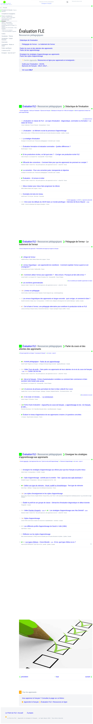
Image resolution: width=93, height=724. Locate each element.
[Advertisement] (55, 17)
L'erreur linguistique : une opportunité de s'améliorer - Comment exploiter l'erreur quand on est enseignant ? (56, 267)
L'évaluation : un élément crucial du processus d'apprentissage (56, 132)
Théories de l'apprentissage (66, 461)
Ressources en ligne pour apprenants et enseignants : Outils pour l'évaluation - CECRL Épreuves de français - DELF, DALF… (48, 63)
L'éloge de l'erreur (56, 258)
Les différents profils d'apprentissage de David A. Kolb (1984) (56, 527)
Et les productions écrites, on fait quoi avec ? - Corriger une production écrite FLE (56, 155)
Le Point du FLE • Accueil (14, 713)
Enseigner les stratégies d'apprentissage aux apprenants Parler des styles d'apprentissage (39, 55)
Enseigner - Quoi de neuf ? (8, 53)
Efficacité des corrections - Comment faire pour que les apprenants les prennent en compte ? (56, 163)
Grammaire (4, 42)
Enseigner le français (46, 2)
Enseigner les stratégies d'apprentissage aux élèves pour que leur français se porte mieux (56, 471)
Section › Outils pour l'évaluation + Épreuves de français (35, 110)
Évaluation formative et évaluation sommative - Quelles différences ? (56, 147)
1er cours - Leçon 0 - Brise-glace (8, 17)
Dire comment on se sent (86, 395)
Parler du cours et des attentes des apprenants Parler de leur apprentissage (36, 49)
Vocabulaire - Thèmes (7, 36)
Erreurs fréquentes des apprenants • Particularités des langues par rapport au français (39, 248)
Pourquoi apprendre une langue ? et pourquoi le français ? (33, 353)
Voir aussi (27, 70)
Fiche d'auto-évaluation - (56, 407)
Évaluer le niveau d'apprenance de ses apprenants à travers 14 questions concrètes (56, 415)
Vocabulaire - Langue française (7, 39)
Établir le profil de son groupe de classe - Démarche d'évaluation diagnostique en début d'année (56, 504)
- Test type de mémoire (56, 486)
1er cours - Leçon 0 (51, 353)
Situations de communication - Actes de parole (9, 28)
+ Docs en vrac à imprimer (7, 30)
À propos (30, 713)
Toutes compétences (7, 16)
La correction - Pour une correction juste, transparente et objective (56, 171)
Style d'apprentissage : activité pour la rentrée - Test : (56, 479)
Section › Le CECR (74, 200)
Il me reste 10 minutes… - (56, 398)
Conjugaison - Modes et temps (8, 45)
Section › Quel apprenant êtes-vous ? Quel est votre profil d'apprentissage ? (39, 461)
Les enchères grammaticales (56, 284)
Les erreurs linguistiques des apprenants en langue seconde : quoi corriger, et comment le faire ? (56, 299)
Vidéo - (33, 510)
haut (57, 677)
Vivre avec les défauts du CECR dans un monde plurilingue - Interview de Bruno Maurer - (56, 203)
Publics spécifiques (6, 48)
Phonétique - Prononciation (7, 23)
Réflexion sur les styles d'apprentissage (56, 535)
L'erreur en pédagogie (56, 292)
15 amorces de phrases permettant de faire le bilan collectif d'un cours (56, 390)
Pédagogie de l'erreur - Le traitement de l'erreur (38, 44)
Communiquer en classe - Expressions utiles (7, 19)
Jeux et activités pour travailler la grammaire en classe (80, 280)
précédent (24, 677)
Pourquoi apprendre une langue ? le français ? (9, 26)
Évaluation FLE (42, 106)
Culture (3, 33)
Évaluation (4, 21)
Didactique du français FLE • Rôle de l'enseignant (62, 110)
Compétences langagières (8, 13)
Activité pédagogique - (56, 362)
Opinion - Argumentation (7, 22)
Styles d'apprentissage (56, 519)
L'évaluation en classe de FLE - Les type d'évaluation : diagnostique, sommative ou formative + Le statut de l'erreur (56, 123)
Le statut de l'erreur (87, 118)
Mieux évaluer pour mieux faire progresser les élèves (56, 187)
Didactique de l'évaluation (29, 40)
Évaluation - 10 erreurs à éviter (56, 179)
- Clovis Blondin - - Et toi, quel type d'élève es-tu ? (56, 543)
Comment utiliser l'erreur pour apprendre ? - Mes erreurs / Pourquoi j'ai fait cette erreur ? (56, 276)
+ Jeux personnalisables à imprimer (9, 31)
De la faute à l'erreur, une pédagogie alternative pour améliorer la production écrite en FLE (56, 307)
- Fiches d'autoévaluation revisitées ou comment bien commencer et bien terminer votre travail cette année (56, 381)
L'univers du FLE (6, 50)
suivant (87, 677)
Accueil (5, 7)
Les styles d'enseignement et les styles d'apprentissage (56, 495)
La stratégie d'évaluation (56, 139)
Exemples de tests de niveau (56, 195)
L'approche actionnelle (87, 200)
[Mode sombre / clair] (67, 2)
